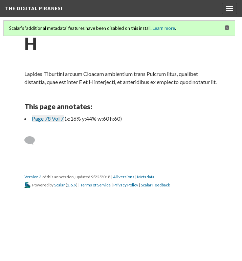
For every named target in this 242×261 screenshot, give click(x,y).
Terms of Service (95, 184)
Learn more (164, 28)
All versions (123, 176)
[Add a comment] (32, 140)
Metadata (145, 176)
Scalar (59, 184)
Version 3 (33, 176)
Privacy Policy (125, 184)
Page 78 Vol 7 (48, 118)
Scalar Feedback (155, 184)
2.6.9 (71, 184)
